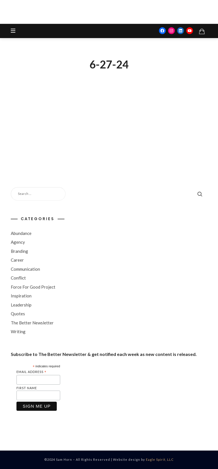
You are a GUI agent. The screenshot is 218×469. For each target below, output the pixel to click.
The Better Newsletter (32, 322)
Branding (19, 250)
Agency (18, 242)
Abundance (21, 232)
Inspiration (21, 295)
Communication (25, 268)
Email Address (31, 372)
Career (17, 259)
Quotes (18, 313)
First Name (26, 388)
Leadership (21, 304)
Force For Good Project (33, 286)
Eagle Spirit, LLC (160, 459)
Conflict (18, 277)
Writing (18, 331)
